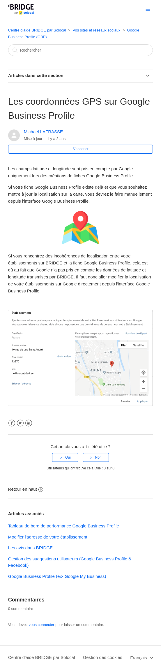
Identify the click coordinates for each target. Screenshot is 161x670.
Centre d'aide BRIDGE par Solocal (37, 30)
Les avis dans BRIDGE (30, 547)
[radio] (65, 457)
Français (139, 657)
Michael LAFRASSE (43, 131)
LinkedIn (28, 423)
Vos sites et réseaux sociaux (97, 30)
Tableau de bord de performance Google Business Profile (63, 525)
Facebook (11, 423)
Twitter (20, 423)
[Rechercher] (80, 50)
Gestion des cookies (102, 657)
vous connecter (41, 624)
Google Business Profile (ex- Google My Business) (57, 576)
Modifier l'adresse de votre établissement (47, 536)
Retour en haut (25, 489)
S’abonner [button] (80, 149)
